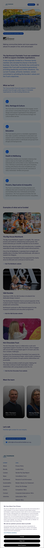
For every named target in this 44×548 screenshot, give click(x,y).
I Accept (22, 536)
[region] (22, 525)
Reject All (22, 541)
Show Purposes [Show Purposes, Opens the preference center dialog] (22, 545)
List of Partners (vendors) (10, 532)
